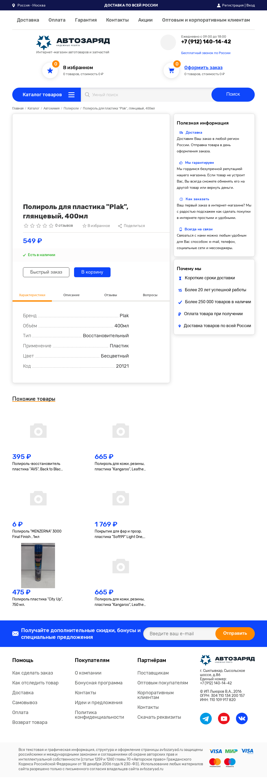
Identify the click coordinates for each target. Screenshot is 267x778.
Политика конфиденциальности (99, 715)
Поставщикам (153, 674)
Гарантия (86, 20)
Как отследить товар (35, 683)
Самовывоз (24, 703)
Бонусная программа (99, 683)
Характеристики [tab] (32, 295)
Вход (250, 5)
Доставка (28, 20)
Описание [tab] (71, 295)
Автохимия (51, 108)
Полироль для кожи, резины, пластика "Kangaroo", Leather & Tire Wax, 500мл (120, 467)
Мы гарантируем (199, 162)
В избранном (78, 67)
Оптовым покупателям (162, 683)
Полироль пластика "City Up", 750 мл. (37, 603)
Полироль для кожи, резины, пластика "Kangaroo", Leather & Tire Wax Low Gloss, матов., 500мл (120, 603)
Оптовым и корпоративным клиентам (206, 20)
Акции (145, 20)
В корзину (97, 272)
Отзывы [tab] (111, 295)
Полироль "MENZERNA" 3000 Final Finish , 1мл (37, 535)
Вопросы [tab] (150, 295)
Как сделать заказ (32, 674)
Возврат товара (29, 723)
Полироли (71, 108)
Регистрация (233, 5)
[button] (28, 5)
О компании (88, 674)
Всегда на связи (199, 229)
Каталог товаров (42, 95)
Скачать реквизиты (159, 718)
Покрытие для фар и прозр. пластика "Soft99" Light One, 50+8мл (119, 535)
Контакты (117, 20)
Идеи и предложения (99, 703)
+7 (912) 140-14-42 (206, 41)
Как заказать (197, 199)
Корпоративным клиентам (155, 696)
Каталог (33, 108)
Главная (17, 108)
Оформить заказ (203, 67)
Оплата (56, 20)
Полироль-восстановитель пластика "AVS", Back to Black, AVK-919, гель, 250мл (37, 467)
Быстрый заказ (48, 272)
